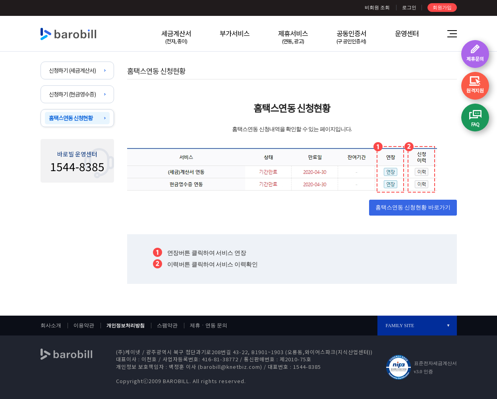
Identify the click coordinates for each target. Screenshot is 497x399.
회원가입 (442, 7)
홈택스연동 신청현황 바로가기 (413, 207)
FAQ (475, 124)
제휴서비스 (293, 36)
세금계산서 (176, 36)
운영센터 (407, 33)
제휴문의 (475, 58)
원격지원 (475, 90)
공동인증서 (351, 36)
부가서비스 (234, 33)
